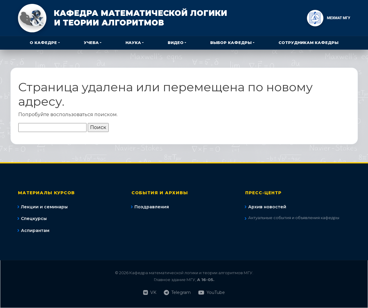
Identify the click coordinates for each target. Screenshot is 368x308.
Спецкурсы (34, 218)
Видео (176, 42)
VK (149, 292)
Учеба (91, 42)
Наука (133, 42)
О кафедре (43, 42)
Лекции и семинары (44, 207)
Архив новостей (267, 207)
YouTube (211, 292)
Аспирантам (35, 230)
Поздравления (151, 207)
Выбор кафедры (231, 42)
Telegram (177, 292)
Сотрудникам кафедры (308, 42)
